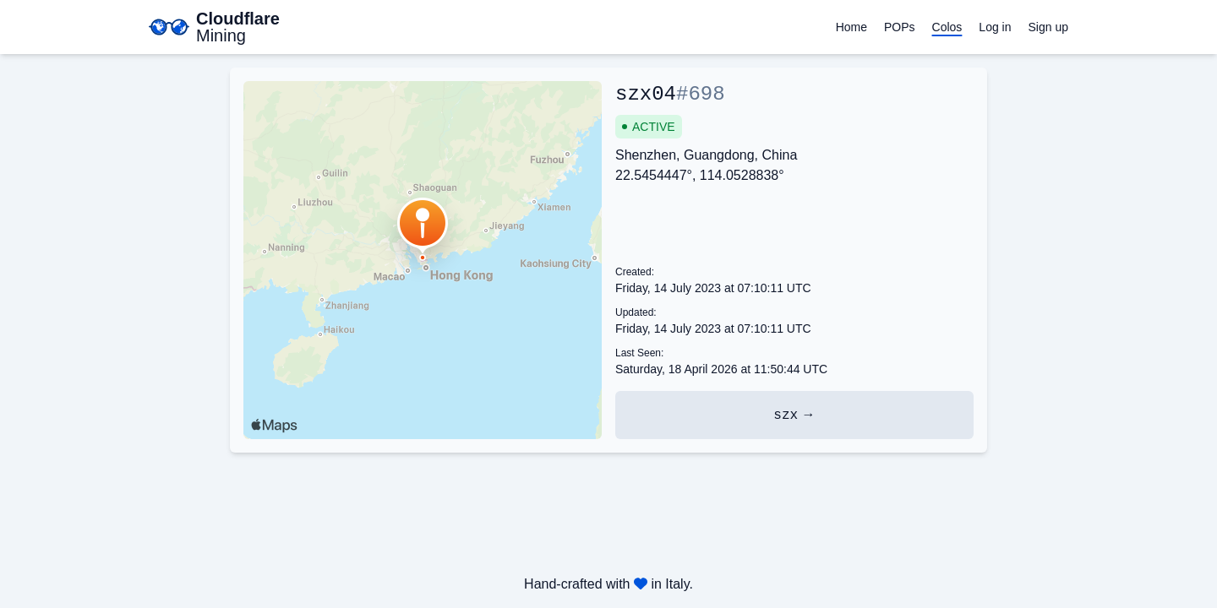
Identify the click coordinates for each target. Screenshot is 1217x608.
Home (851, 27)
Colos (947, 27)
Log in (995, 27)
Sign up (1048, 27)
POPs (899, 27)
